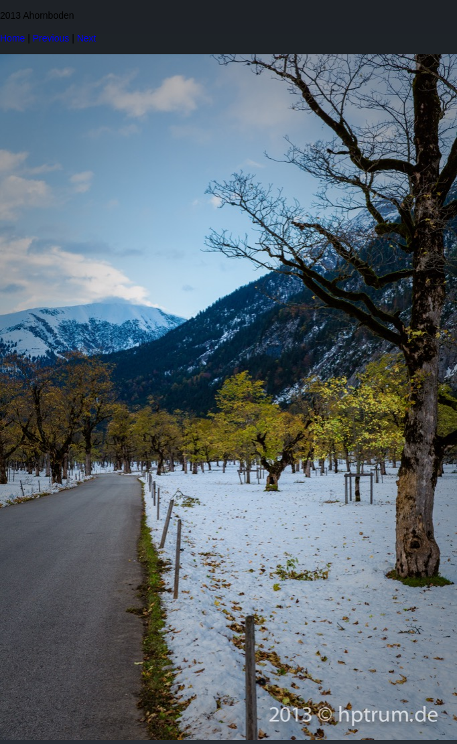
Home (12, 38)
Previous (51, 38)
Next (86, 38)
